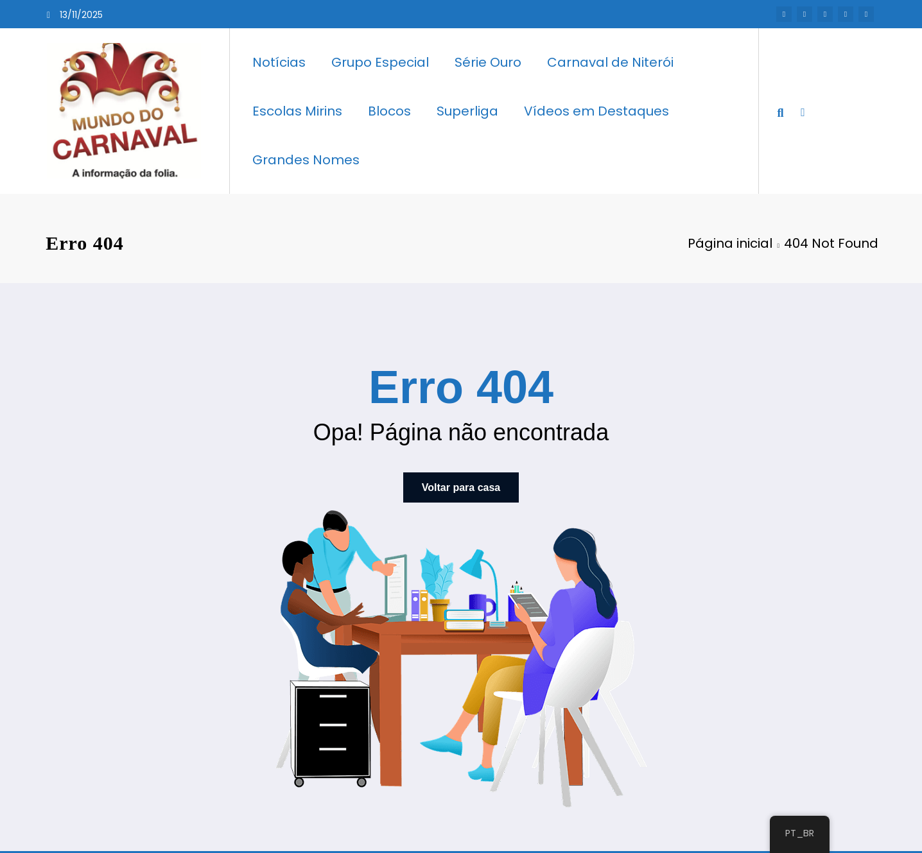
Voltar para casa (461, 487)
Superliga (467, 111)
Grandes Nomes (306, 160)
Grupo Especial (380, 62)
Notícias (279, 62)
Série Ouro (488, 62)
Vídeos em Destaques (596, 111)
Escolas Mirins (297, 111)
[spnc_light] (802, 110)
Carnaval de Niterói (610, 62)
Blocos (389, 111)
